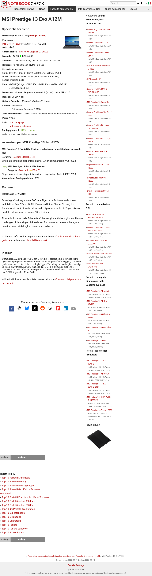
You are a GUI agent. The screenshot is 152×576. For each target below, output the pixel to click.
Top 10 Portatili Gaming (14, 481)
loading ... (5, 457)
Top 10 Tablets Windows (14, 528)
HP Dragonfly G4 (94, 79)
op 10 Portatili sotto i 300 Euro (19, 501)
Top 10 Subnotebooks (13, 513)
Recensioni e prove (24, 9)
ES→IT (31, 157)
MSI (98, 556)
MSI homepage (17, 122)
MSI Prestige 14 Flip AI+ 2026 (99, 410)
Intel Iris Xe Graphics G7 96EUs (33, 52)
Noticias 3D (19, 157)
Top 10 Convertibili (11, 520)
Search (133, 9)
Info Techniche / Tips (89, 9)
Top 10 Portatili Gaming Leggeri (18, 485)
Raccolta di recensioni (61, 9)
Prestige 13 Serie (37, 35)
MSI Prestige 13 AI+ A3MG (98, 291)
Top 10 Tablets (9, 524)
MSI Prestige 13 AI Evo (96, 340)
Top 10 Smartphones (13, 532)
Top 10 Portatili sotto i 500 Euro (18, 505)
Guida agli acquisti (115, 9)
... (148, 9)
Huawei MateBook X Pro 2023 (99, 254)
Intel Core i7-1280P (11, 44)
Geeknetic (23, 170)
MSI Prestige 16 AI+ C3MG (98, 374)
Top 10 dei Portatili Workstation (18, 509)
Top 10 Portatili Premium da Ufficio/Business (25, 497)
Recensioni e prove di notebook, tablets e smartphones (51, 556)
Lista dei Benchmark (36, 240)
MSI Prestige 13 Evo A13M (98, 102)
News (42, 9)
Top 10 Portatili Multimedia (16, 477)
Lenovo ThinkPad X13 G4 (97, 42)
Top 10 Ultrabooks (11, 517)
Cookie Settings (76, 565)
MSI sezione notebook (20, 126)
